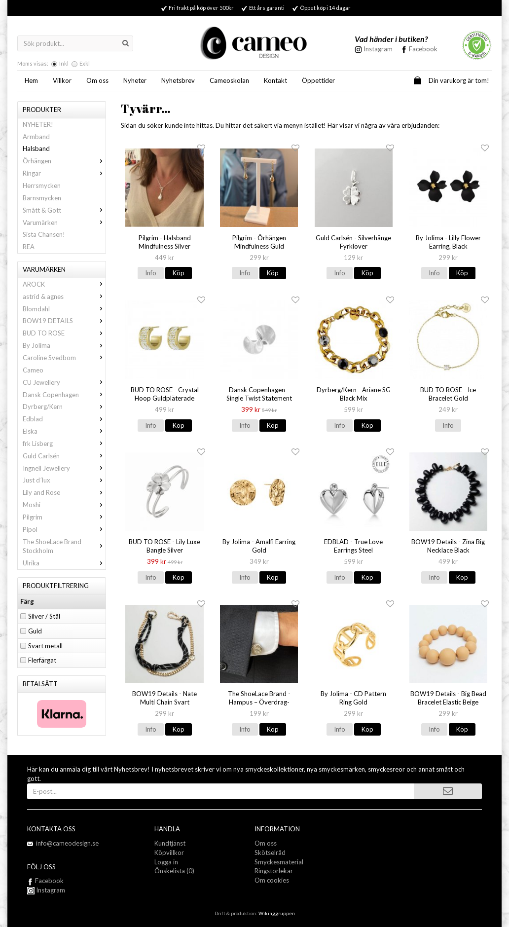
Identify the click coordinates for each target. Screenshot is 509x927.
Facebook (423, 49)
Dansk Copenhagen (64, 395)
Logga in (166, 862)
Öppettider (318, 80)
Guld (35, 631)
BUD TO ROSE (64, 333)
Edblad (64, 419)
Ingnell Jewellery (64, 468)
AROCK (64, 284)
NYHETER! (38, 124)
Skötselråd (270, 852)
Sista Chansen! (44, 234)
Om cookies (271, 880)
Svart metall (45, 646)
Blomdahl (64, 309)
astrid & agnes (64, 296)
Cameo (33, 370)
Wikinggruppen (276, 913)
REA (29, 247)
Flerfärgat (42, 660)
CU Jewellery (64, 382)
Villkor (62, 80)
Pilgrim (64, 517)
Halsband (36, 148)
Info (150, 273)
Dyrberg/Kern (64, 406)
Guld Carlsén (64, 456)
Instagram (46, 890)
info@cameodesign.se (67, 843)
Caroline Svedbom (64, 358)
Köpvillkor (169, 852)
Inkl (64, 63)
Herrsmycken (42, 185)
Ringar (64, 173)
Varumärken (64, 222)
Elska (64, 431)
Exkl (84, 63)
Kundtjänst (169, 843)
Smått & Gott (64, 210)
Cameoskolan (229, 80)
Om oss (97, 80)
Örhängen (64, 161)
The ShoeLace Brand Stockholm (64, 546)
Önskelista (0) (174, 871)
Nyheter (134, 80)
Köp (178, 273)
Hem (31, 80)
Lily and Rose (64, 492)
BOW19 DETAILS (64, 321)
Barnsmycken (42, 198)
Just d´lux (64, 480)
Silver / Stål (44, 616)
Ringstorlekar (273, 871)
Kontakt (275, 80)
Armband (36, 137)
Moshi (64, 505)
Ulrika (64, 563)
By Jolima (64, 345)
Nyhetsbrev (178, 80)
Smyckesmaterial (278, 862)
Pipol (64, 529)
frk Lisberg (64, 443)
